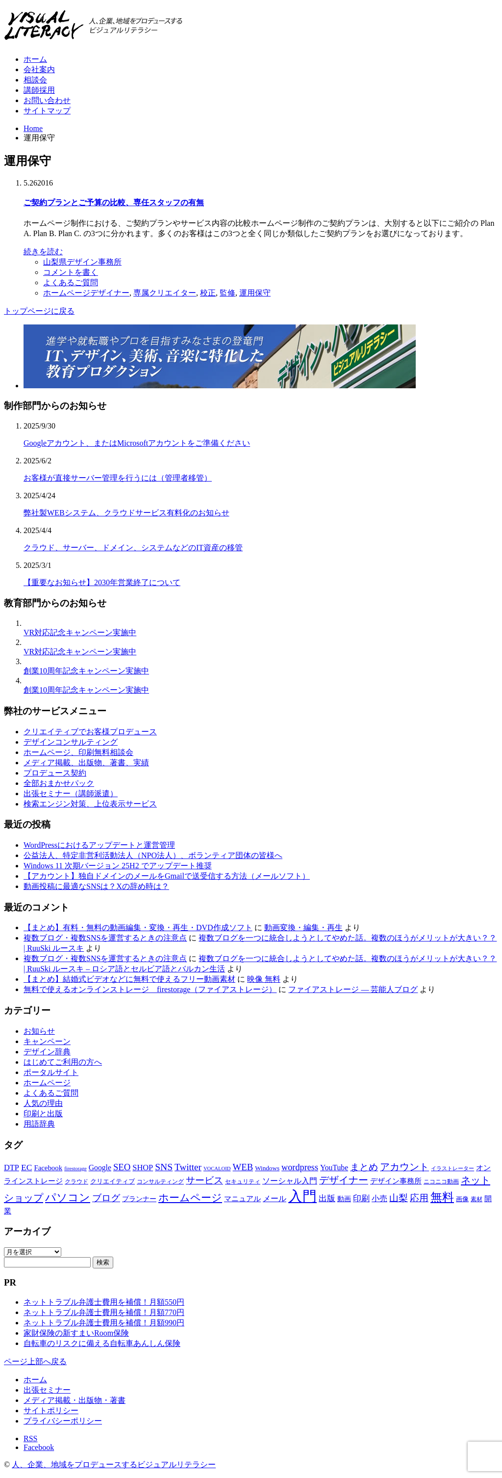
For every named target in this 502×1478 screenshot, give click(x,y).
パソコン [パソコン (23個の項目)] (67, 1197)
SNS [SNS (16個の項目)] (164, 1167)
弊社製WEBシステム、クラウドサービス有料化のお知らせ (126, 513)
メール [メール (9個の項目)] (274, 1198)
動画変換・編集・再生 (303, 927)
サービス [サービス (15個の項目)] (204, 1180)
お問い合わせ (47, 100)
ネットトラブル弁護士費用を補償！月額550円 (104, 1302)
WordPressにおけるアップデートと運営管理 (99, 845)
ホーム (35, 59)
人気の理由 (43, 1103)
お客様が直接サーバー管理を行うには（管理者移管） (118, 478)
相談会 (35, 80)
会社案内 (39, 69)
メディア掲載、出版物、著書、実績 (86, 762)
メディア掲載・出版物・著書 (75, 1400)
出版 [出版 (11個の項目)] (327, 1198)
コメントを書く (70, 272)
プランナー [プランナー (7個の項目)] (139, 1199)
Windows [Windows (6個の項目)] (267, 1168)
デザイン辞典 (47, 1052)
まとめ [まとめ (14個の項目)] (364, 1167)
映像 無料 (263, 979)
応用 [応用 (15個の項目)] (419, 1198)
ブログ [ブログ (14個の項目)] (106, 1198)
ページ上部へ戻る (35, 1361)
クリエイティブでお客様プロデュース (90, 731)
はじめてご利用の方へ (63, 1062)
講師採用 (39, 90)
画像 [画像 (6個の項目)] (462, 1199)
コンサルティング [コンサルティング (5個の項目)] (160, 1181)
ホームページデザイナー (86, 293)
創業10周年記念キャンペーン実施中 (86, 671)
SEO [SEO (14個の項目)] (121, 1167)
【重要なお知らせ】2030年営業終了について (102, 582)
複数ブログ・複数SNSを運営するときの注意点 (105, 938)
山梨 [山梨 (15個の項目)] (398, 1198)
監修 (227, 293)
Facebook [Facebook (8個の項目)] (48, 1168)
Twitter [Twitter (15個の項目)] (188, 1167)
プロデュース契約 (55, 773)
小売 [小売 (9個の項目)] (379, 1198)
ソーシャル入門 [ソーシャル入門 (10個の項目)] (289, 1180)
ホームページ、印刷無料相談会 (78, 752)
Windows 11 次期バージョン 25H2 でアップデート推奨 (118, 865)
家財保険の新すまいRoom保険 (76, 1333)
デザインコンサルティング (71, 742)
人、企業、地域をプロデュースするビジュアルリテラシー (114, 1464)
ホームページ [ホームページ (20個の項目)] (190, 1198)
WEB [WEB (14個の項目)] (243, 1167)
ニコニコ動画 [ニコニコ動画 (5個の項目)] (441, 1181)
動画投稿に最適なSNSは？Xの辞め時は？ (96, 886)
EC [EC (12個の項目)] (26, 1167)
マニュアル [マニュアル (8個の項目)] (242, 1199)
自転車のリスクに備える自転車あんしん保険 (102, 1343)
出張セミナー (47, 1390)
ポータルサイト (51, 1072)
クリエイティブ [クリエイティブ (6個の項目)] (112, 1181)
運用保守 (255, 293)
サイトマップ (47, 111)
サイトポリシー (51, 1410)
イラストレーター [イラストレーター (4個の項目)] (452, 1168)
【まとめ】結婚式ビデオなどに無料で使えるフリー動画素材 (129, 979)
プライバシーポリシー (63, 1421)
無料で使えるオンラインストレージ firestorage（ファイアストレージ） (150, 989)
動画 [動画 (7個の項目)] (344, 1199)
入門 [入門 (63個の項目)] (302, 1196)
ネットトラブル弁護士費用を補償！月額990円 (104, 1322)
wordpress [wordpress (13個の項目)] (299, 1167)
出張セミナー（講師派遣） (71, 793)
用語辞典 (39, 1124)
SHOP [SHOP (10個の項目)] (142, 1167)
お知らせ (39, 1031)
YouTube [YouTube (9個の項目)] (334, 1167)
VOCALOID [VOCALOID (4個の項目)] (217, 1168)
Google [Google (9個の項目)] (100, 1167)
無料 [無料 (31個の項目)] (442, 1197)
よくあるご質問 (70, 282)
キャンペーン (47, 1041)
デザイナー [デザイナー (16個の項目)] (343, 1180)
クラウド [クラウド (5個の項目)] (76, 1181)
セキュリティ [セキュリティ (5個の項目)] (242, 1181)
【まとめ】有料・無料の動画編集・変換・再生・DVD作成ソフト (138, 927)
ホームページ (47, 1082)
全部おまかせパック (59, 783)
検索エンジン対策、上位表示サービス (90, 804)
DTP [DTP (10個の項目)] (11, 1167)
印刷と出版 (43, 1113)
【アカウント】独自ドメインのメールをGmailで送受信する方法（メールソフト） (167, 876)
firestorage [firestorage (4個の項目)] (75, 1168)
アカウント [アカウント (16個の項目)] (404, 1167)
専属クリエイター (164, 293)
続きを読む (43, 251)
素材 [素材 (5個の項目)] (476, 1199)
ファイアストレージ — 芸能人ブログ (353, 989)
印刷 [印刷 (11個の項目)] (361, 1198)
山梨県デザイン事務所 (82, 262)
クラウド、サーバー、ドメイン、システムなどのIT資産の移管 (133, 547)
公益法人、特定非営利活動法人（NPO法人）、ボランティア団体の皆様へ (153, 855)
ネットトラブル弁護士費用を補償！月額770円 (104, 1312)
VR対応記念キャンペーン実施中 (80, 632)
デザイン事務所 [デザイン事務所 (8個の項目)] (396, 1181)
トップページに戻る (39, 311)
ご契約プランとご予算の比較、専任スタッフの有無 (114, 202)
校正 (208, 293)
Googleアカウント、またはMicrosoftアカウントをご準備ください (137, 443)
